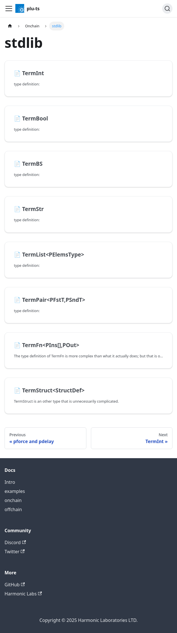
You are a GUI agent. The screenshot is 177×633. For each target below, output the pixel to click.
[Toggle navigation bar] (9, 8)
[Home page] (10, 26)
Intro (10, 482)
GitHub (15, 584)
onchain (13, 500)
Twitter (15, 551)
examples (15, 491)
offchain (13, 509)
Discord (15, 542)
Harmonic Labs (23, 594)
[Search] (167, 8)
